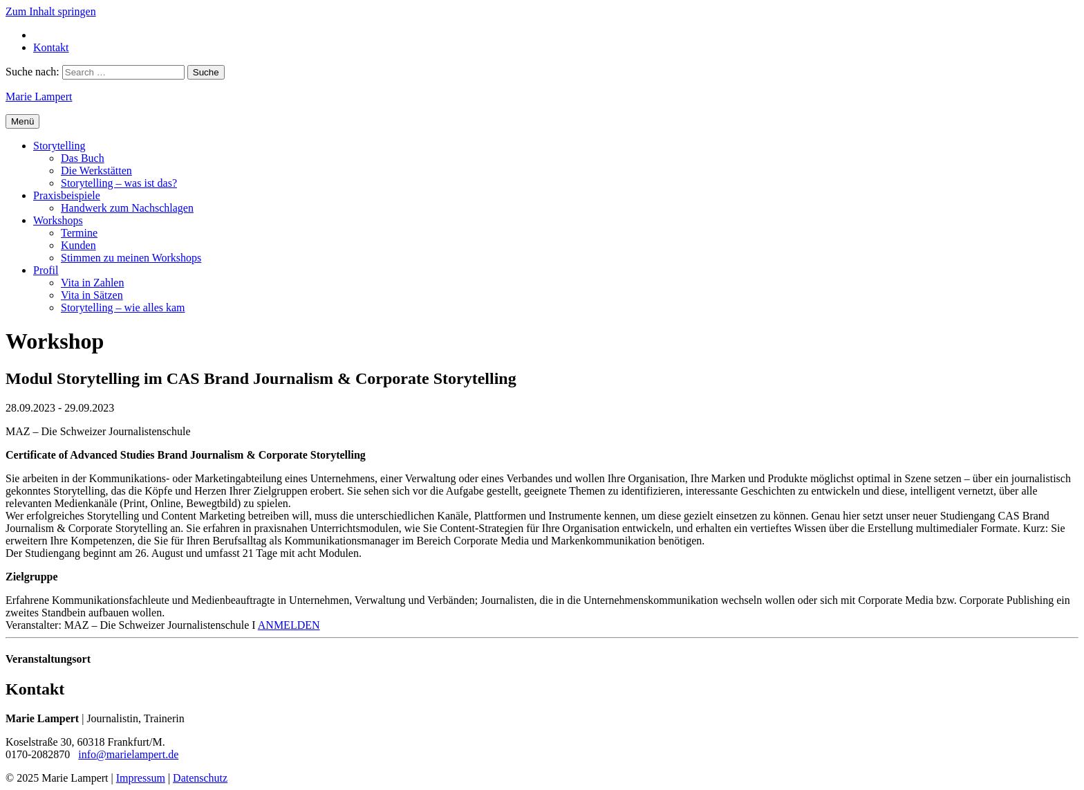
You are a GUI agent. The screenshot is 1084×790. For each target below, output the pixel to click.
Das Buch (82, 158)
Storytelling (59, 145)
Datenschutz (200, 778)
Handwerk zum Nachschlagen (127, 208)
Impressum (140, 778)
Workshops (58, 220)
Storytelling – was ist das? (119, 183)
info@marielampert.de (128, 754)
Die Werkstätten (96, 170)
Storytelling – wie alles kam (123, 307)
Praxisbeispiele (66, 195)
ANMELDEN (289, 625)
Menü (22, 121)
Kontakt (51, 47)
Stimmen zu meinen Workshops (131, 258)
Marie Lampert (39, 96)
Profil (45, 270)
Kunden (78, 245)
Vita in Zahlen (92, 282)
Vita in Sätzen (92, 295)
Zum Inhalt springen (51, 11)
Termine (79, 233)
